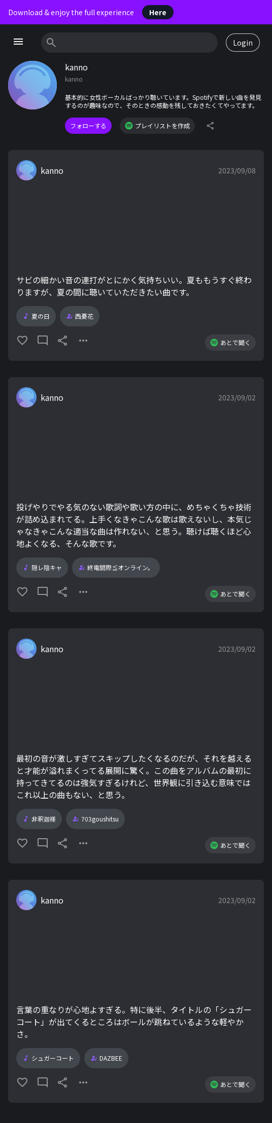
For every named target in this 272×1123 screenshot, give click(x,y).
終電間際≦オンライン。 (116, 568)
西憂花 (79, 316)
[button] (136, 255)
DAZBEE (106, 1058)
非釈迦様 (39, 819)
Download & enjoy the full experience (91, 12)
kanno (52, 170)
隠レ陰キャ (42, 568)
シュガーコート (48, 1058)
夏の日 (36, 316)
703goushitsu (95, 819)
